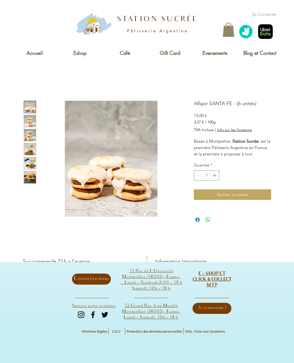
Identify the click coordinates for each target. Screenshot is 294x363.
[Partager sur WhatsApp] (208, 219)
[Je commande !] (212, 308)
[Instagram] (81, 314)
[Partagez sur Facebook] (197, 219)
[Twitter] (104, 314)
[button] (228, 30)
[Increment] (215, 175)
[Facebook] (93, 314)
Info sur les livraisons (234, 129)
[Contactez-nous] (91, 279)
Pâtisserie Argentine (157, 30)
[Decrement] (198, 175)
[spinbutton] (207, 175)
